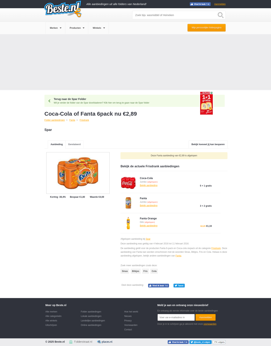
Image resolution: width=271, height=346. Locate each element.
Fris (145, 271)
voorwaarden (209, 324)
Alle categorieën (53, 316)
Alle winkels (51, 320)
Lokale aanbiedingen (91, 316)
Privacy (127, 320)
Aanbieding (57, 144)
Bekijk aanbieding (148, 185)
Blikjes (135, 271)
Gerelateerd (74, 144)
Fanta (178, 255)
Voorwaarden (130, 325)
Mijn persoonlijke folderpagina (207, 27)
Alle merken (51, 311)
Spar (148, 239)
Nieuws (127, 316)
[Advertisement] (136, 62)
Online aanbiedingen (91, 325)
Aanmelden (220, 4)
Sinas (125, 271)
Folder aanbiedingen (91, 311)
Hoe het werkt (131, 311)
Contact (128, 329)
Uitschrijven (51, 325)
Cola (154, 271)
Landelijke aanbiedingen (93, 320)
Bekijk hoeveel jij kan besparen (207, 144)
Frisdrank (216, 248)
